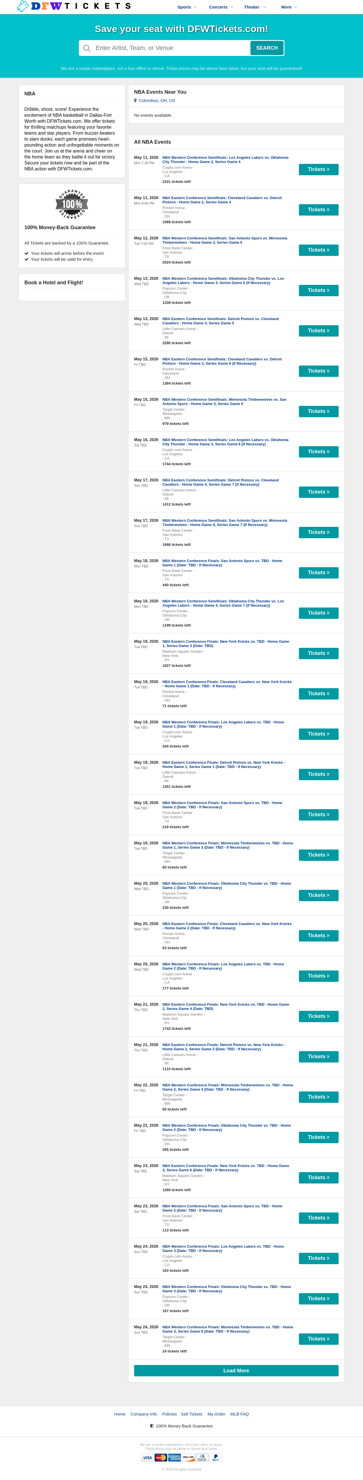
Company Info (144, 1414)
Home (119, 1414)
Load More (236, 1370)
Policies (169, 1414)
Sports (187, 7)
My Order (216, 1414)
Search (267, 48)
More (289, 7)
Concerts (221, 7)
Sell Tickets (191, 1414)
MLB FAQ (240, 1414)
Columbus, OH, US (154, 100)
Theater (255, 7)
